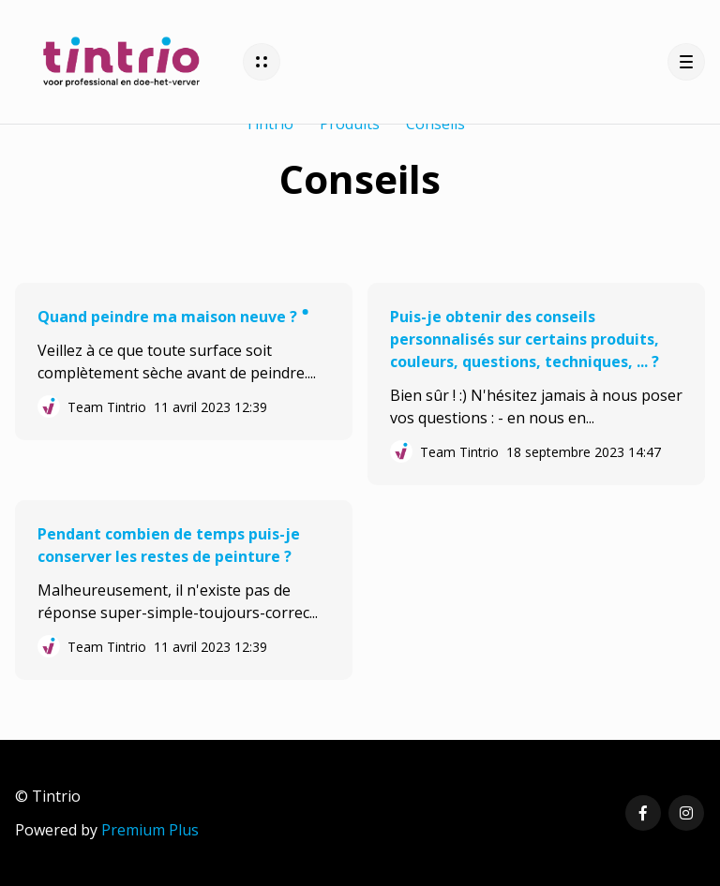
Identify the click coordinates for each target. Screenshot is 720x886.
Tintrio (269, 123)
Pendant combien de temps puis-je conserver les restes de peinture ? (169, 545)
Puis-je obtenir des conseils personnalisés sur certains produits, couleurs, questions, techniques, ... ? (524, 339)
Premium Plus (150, 830)
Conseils (435, 123)
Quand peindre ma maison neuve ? (169, 316)
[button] (261, 62)
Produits (350, 123)
